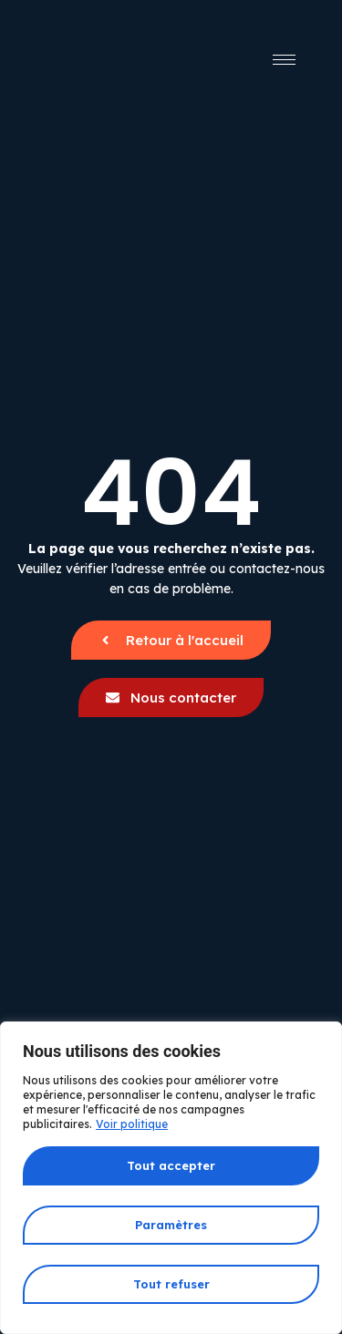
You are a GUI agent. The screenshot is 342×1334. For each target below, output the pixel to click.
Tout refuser (171, 1284)
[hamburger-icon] (284, 60)
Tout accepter (171, 1165)
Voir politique (132, 1124)
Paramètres (171, 1224)
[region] (171, 1177)
